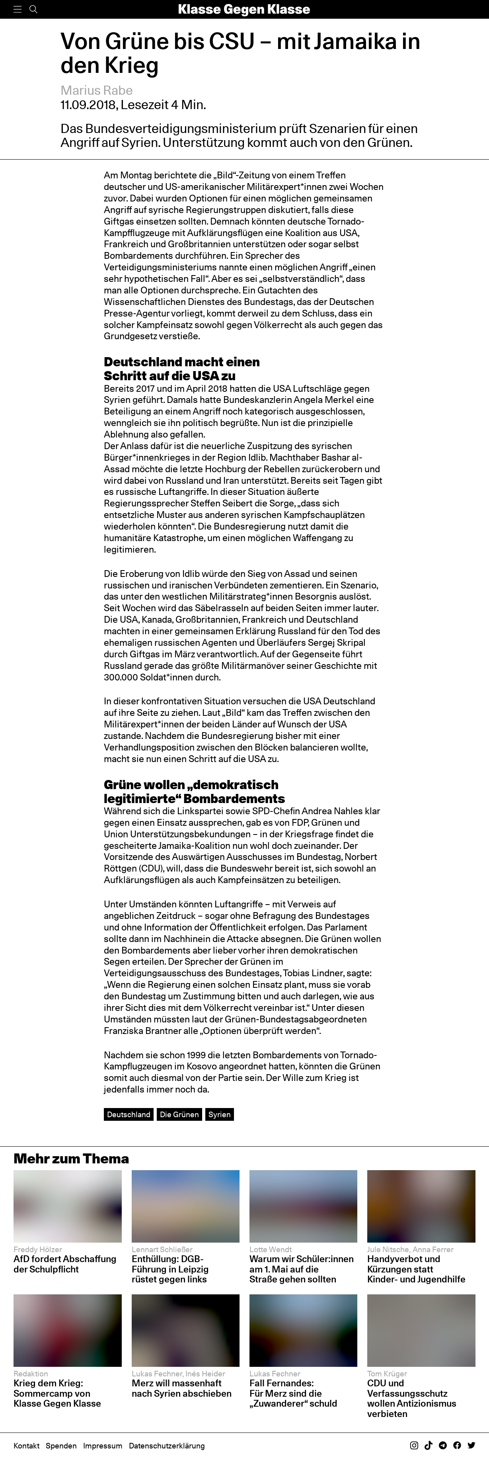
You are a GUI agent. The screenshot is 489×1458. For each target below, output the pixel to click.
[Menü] (17, 9)
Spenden (61, 1445)
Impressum (103, 1445)
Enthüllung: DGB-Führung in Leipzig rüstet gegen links (170, 1269)
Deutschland (128, 1114)
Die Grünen (179, 1114)
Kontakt (26, 1445)
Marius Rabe (96, 90)
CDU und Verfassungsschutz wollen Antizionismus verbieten (411, 1398)
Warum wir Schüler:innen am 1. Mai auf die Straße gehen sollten (301, 1269)
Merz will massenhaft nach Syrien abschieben (182, 1388)
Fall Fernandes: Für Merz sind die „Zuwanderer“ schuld (293, 1393)
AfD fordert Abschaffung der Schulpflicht (65, 1264)
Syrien (219, 1114)
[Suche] (33, 9)
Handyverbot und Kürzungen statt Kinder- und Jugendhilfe (416, 1269)
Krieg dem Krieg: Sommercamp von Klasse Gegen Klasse (57, 1393)
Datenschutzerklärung (167, 1445)
